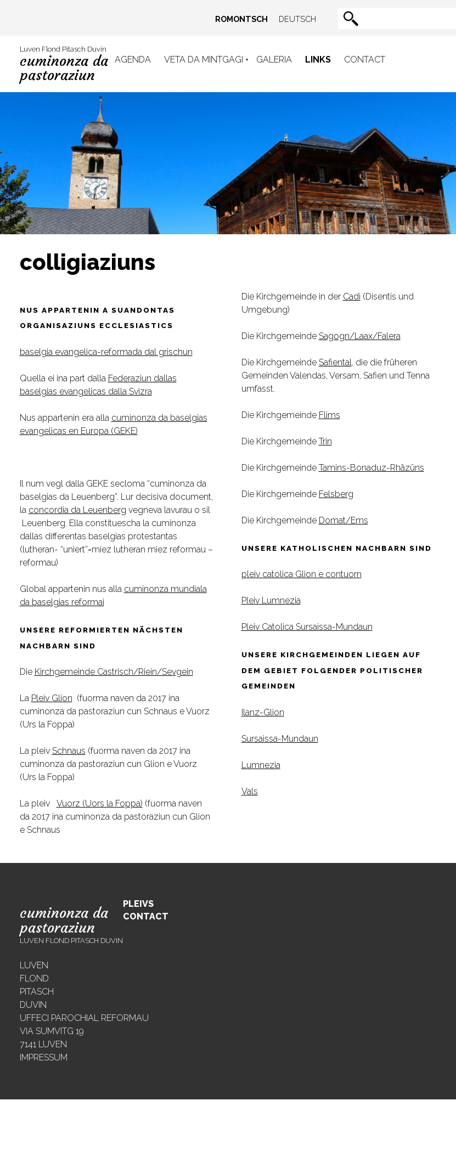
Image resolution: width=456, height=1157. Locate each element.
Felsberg (336, 494)
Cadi (352, 296)
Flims (329, 415)
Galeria (274, 59)
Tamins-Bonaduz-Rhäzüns (371, 467)
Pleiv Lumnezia (271, 600)
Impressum (43, 1057)
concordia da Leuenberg (77, 510)
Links (318, 59)
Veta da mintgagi (203, 59)
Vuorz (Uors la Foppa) (100, 803)
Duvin (33, 1005)
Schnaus (69, 751)
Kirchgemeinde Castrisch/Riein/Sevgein (114, 672)
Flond (34, 978)
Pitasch (37, 991)
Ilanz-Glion (262, 712)
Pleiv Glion (51, 698)
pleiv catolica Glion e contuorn (301, 574)
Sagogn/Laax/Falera (360, 336)
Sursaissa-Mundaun (279, 738)
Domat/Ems (343, 520)
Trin (325, 441)
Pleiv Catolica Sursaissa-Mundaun (307, 627)
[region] (228, 163)
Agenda (133, 59)
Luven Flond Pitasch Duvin (64, 64)
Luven (34, 965)
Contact (364, 59)
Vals (249, 791)
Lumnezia (260, 765)
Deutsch (297, 19)
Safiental (335, 362)
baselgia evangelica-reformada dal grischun (106, 352)
